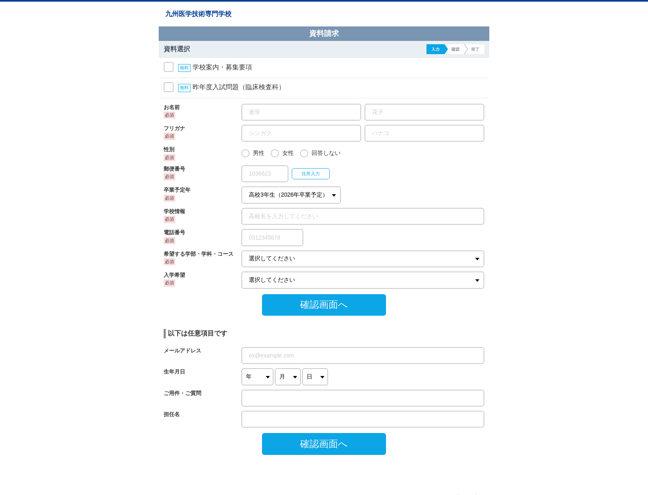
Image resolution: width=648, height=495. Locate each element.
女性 (288, 153)
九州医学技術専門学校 (198, 13)
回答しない (326, 153)
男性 (258, 153)
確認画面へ (324, 304)
